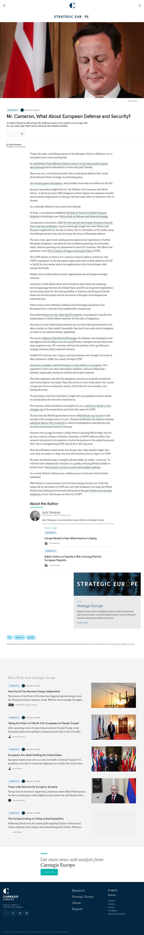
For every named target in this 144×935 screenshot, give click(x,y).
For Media (112, 910)
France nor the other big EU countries (62, 314)
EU (10, 637)
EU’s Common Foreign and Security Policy (70, 250)
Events (112, 895)
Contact (111, 900)
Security (19, 637)
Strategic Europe (31, 110)
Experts (77, 909)
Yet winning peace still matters (46, 183)
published (47, 422)
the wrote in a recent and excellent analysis (72, 467)
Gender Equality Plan (117, 914)
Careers (111, 904)
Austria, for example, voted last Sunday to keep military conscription (66, 365)
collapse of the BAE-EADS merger (59, 338)
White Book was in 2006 (90, 415)
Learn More (82, 622)
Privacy (111, 907)
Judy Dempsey (15, 144)
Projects (112, 890)
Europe (31, 637)
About (76, 903)
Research (78, 890)
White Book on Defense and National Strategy (83, 216)
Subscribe (49, 872)
